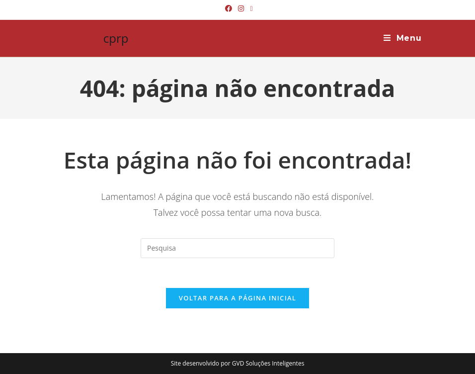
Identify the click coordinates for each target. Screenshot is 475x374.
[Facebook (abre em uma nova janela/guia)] (228, 8)
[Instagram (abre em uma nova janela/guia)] (241, 8)
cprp (116, 38)
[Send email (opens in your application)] (249, 8)
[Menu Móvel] (403, 38)
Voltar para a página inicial (237, 297)
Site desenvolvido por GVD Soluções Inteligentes (238, 363)
